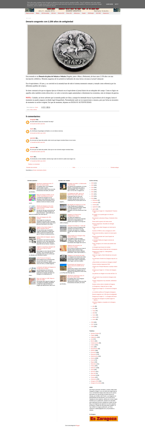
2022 (92, 191)
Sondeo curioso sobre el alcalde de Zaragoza (103, 284)
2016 (92, 326)
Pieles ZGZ (69, 13)
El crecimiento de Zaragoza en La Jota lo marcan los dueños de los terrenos (76, 266)
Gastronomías (94, 356)
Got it (116, 4)
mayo (94, 310)
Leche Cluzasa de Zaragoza (44, 258)
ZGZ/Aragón (91, 13)
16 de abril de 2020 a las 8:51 (37, 123)
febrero (94, 317)
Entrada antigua (115, 167)
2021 (92, 194)
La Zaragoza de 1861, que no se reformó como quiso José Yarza (76, 194)
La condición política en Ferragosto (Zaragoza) (104, 292)
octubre (95, 204)
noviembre (95, 202)
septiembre (95, 207)
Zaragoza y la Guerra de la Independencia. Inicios (74, 215)
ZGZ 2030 (98, 13)
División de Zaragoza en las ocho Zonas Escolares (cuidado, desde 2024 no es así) (45, 207)
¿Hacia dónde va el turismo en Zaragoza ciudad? (104, 262)
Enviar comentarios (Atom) (39, 170)
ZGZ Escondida (45, 13)
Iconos (92, 360)
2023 (92, 189)
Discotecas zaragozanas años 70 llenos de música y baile (45, 184)
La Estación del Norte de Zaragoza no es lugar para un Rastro (46, 268)
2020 (92, 196)
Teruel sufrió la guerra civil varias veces (102, 221)
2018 (92, 322)
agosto (94, 209)
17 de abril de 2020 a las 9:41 (37, 142)
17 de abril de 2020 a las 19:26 (38, 161)
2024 (92, 187)
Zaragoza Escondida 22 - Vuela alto (76, 225)
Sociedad (93, 375)
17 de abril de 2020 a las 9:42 (37, 151)
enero (94, 319)
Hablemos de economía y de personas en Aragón (75, 246)
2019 (92, 198)
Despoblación (94, 348)
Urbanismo (93, 379)
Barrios (92, 341)
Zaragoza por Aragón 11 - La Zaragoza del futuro (104, 296)
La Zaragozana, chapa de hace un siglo (102, 286)
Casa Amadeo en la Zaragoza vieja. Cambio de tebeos (76, 236)
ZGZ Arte (53, 13)
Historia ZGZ (61, 13)
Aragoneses (106, 13)
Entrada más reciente (31, 167)
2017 (92, 324)
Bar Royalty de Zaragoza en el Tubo (77, 204)
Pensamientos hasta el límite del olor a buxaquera (104, 249)
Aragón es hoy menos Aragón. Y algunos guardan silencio (45, 228)
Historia (35, 109)
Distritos (93, 350)
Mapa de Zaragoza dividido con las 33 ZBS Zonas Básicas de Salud (45, 195)
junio (94, 308)
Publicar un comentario (34, 164)
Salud (92, 369)
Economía (93, 352)
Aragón (84, 13)
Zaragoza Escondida (96, 383)
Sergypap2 (33, 119)
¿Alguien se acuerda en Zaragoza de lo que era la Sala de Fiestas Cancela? (46, 248)
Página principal (30, 13)
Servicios (93, 371)
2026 (92, 183)
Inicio (74, 167)
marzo (94, 315)
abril (94, 313)
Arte (92, 339)
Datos (31, 109)
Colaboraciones (95, 343)
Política (93, 365)
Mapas (37, 13)
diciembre (95, 200)
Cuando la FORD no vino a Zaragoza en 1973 (103, 230)
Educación (93, 354)
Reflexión (93, 367)
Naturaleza (93, 364)
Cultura (93, 345)
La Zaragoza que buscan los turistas (101, 247)
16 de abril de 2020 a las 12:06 (38, 133)
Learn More (109, 4)
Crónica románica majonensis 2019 (101, 264)
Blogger (78, 425)
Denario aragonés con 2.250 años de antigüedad (104, 294)
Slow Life (93, 373)
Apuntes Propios (95, 333)
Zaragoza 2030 (94, 381)
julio (94, 306)
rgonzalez (32, 138)
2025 (92, 185)
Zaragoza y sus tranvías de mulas (76, 255)
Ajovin (32, 128)
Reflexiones (77, 13)
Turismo (93, 377)
